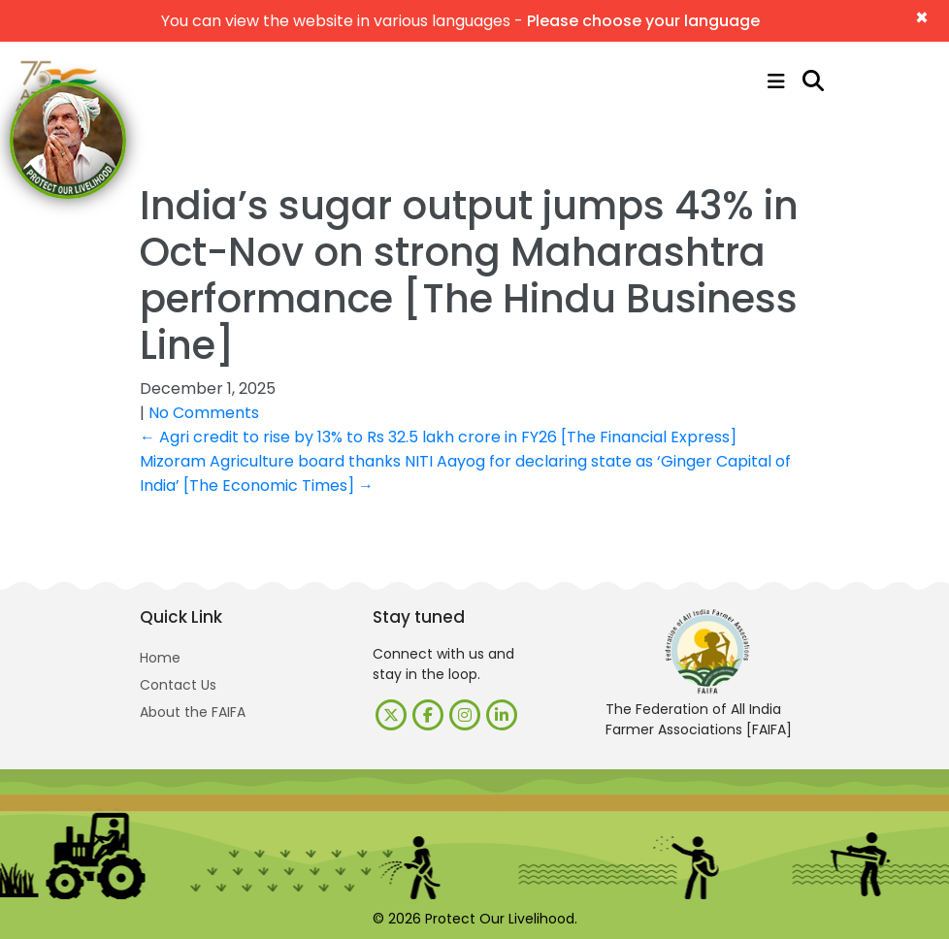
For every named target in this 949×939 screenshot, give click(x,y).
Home (160, 657)
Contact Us (178, 685)
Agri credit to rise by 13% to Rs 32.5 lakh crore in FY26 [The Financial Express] (438, 437)
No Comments (203, 413)
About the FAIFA (192, 712)
